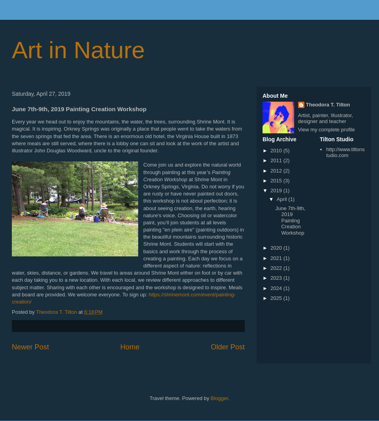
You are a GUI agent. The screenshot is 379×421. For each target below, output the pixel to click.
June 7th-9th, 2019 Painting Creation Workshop (290, 220)
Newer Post (30, 347)
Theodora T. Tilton (328, 105)
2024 (276, 288)
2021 (276, 258)
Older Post (228, 347)
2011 (276, 160)
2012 (276, 171)
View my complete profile (326, 130)
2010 (276, 151)
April (283, 199)
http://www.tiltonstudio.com (345, 152)
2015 (276, 181)
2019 (276, 190)
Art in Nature (78, 50)
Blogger (219, 398)
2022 (276, 268)
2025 (276, 298)
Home (130, 347)
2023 (276, 278)
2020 (276, 248)
